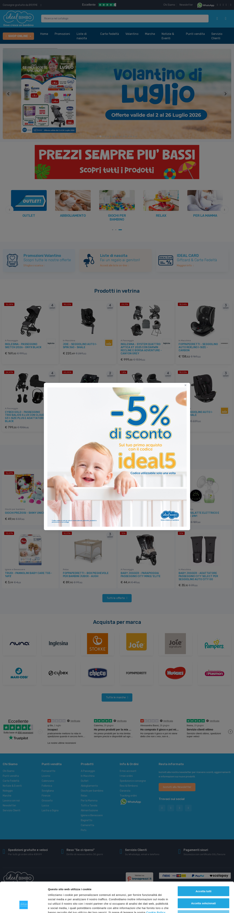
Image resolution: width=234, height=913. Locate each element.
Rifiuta (203, 889)
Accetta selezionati (203, 877)
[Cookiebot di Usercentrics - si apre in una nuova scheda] (24, 906)
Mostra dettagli (192, 905)
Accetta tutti (204, 865)
